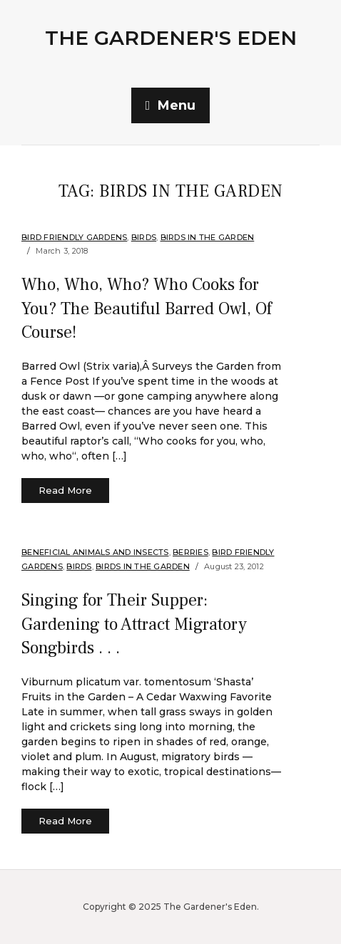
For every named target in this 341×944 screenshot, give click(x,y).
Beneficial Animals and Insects (95, 552)
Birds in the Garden (208, 237)
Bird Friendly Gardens (74, 237)
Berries (190, 552)
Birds (143, 237)
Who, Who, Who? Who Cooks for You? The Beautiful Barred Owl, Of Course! (146, 308)
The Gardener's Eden (171, 38)
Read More (65, 490)
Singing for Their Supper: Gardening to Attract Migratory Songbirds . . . (134, 624)
